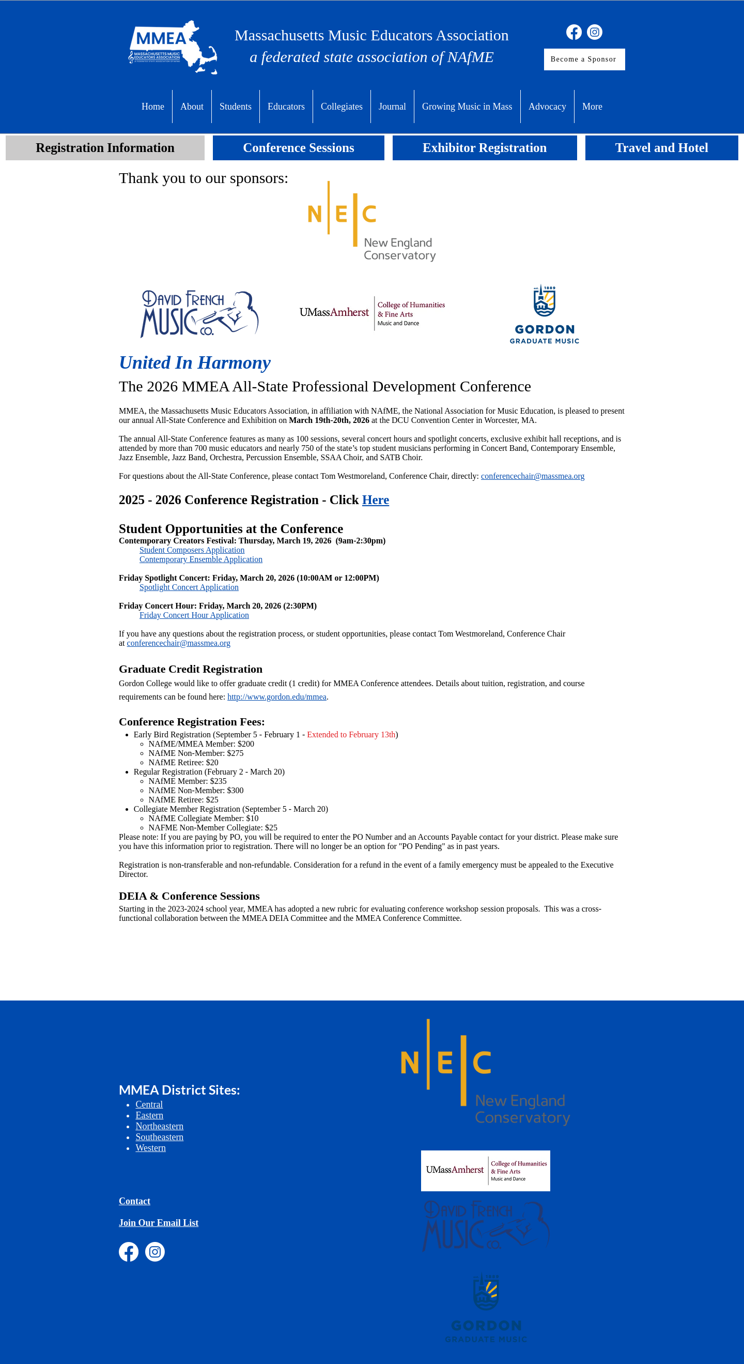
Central (149, 1104)
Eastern (149, 1115)
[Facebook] (574, 32)
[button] (192, 106)
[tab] (105, 148)
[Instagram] (594, 32)
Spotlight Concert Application (189, 587)
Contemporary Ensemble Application (201, 559)
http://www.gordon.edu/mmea (277, 696)
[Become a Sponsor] (584, 59)
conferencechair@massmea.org (179, 643)
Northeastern (159, 1126)
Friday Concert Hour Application (194, 615)
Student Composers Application (192, 549)
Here (375, 500)
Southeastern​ (159, 1137)
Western (150, 1148)
